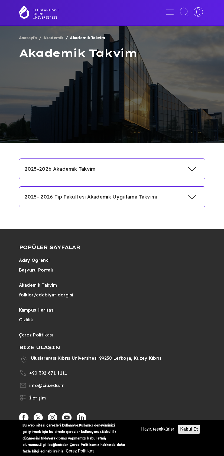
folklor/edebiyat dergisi (46, 295)
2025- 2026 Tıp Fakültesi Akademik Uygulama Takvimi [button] (91, 197)
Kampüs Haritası (37, 310)
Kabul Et (189, 429)
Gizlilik (26, 319)
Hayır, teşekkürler (157, 429)
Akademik (53, 37)
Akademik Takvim (38, 285)
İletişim (37, 398)
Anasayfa (28, 37)
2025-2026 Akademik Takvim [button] (60, 169)
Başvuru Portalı (36, 270)
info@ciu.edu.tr (46, 385)
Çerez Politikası (36, 335)
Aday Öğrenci (34, 260)
